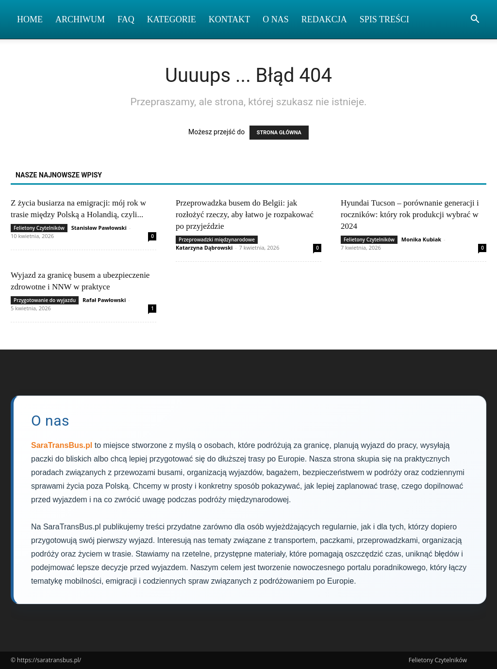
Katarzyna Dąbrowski (204, 247)
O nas (276, 19)
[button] (474, 20)
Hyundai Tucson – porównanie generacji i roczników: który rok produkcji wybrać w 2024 (410, 214)
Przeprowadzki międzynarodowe (217, 239)
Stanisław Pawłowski (99, 227)
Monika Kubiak (421, 239)
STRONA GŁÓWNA (279, 132)
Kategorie (171, 19)
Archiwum (80, 19)
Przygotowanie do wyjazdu (45, 300)
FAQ (125, 19)
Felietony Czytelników (39, 227)
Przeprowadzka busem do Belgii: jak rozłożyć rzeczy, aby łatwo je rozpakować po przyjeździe (245, 214)
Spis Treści (384, 19)
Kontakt (229, 19)
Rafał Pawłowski (104, 299)
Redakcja (324, 19)
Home (30, 19)
